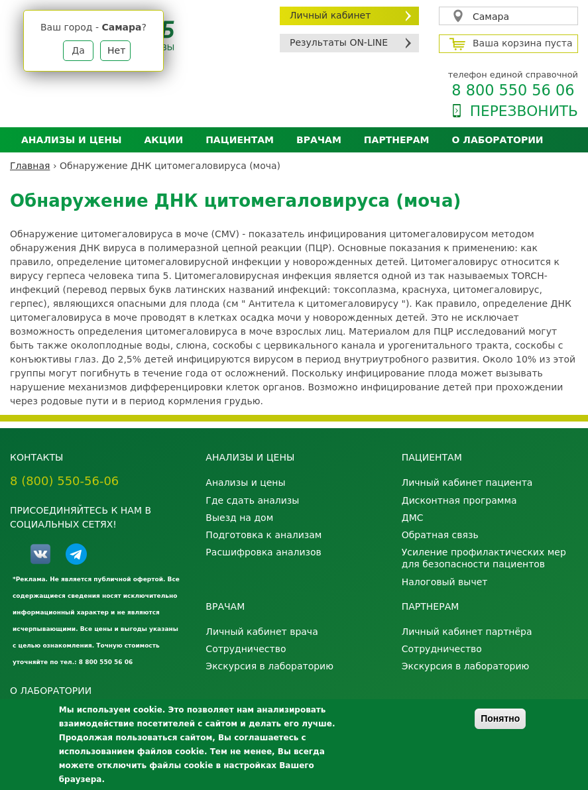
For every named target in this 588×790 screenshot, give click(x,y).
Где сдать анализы (252, 500)
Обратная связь (440, 535)
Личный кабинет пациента (467, 482)
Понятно (500, 718)
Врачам (318, 140)
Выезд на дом (239, 517)
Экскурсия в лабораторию (269, 666)
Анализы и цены (71, 140)
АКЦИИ (163, 140)
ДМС (413, 517)
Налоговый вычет (445, 582)
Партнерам (397, 140)
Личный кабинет (330, 15)
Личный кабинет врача (262, 631)
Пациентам (240, 140)
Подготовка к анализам (264, 535)
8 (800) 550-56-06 (64, 481)
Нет (116, 50)
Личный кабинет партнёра (467, 631)
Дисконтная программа (459, 500)
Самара (491, 16)
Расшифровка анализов (263, 552)
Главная (30, 165)
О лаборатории (498, 140)
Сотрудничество (246, 649)
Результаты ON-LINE (339, 42)
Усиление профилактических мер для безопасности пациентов (484, 558)
